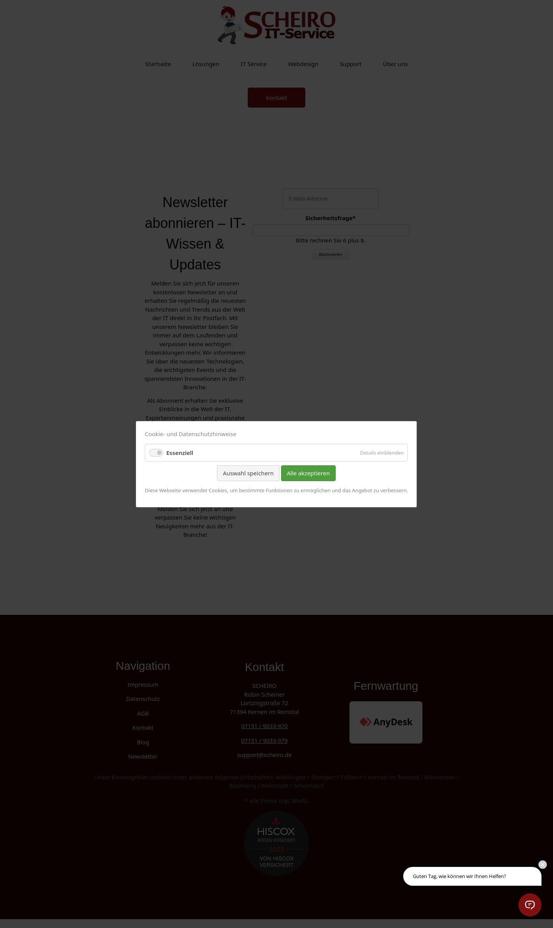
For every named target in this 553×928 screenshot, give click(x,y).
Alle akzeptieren (308, 473)
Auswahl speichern (248, 473)
